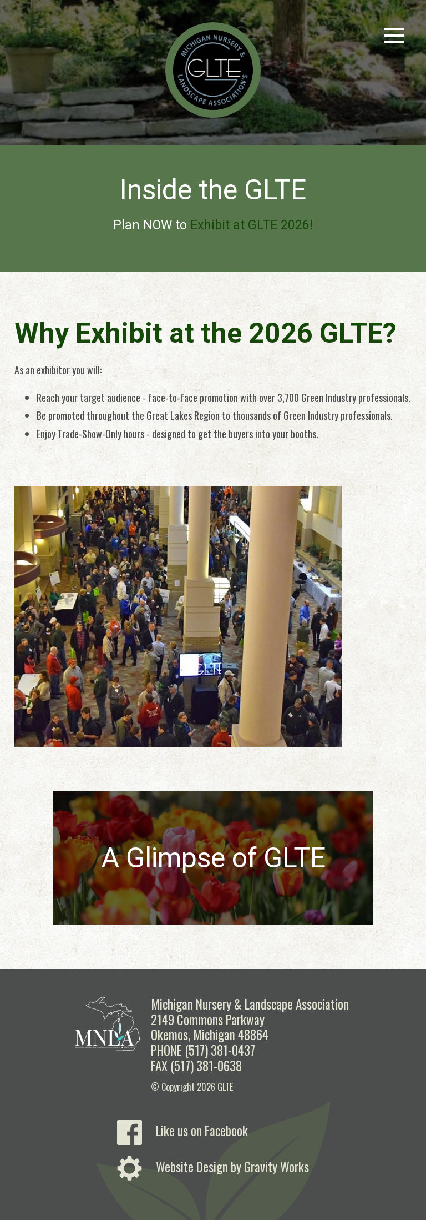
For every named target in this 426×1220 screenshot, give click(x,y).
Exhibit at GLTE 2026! (251, 225)
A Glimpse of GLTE (213, 858)
